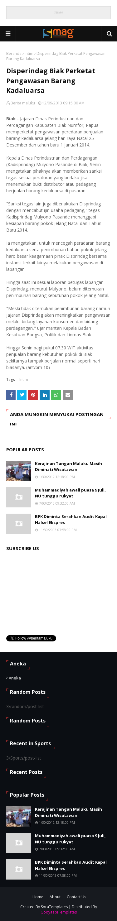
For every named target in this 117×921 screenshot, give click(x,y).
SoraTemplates (54, 906)
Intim (29, 53)
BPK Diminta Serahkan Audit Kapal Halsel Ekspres (71, 519)
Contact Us (76, 896)
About (55, 896)
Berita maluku (23, 103)
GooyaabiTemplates (59, 912)
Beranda (14, 53)
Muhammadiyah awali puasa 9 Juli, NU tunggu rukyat (70, 493)
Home (37, 896)
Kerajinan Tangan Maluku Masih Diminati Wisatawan (68, 466)
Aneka (15, 678)
